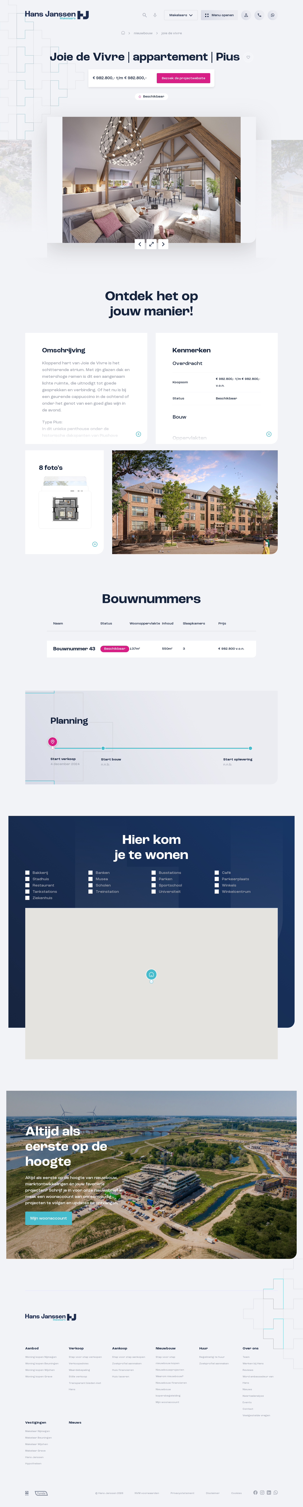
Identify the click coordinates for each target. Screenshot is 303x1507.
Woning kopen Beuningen (41, 1363)
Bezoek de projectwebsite (183, 78)
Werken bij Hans (253, 1363)
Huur (203, 1348)
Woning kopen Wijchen (40, 1370)
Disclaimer (213, 1493)
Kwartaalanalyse (253, 1396)
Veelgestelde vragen (256, 1415)
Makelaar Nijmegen (37, 1431)
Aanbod (32, 1348)
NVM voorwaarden (147, 1493)
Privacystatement (182, 1493)
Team (246, 1357)
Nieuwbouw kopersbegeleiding (168, 1392)
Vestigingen (35, 1422)
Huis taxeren (120, 1376)
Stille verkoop (78, 1376)
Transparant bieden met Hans (85, 1386)
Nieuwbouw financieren (171, 1383)
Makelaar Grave (35, 1451)
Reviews (248, 1370)
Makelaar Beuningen (38, 1438)
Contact (248, 1409)
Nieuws (247, 1389)
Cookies (236, 1493)
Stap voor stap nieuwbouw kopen (167, 1360)
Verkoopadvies (79, 1363)
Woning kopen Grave (38, 1376)
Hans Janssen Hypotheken (34, 1460)
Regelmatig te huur (212, 1357)
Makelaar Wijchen (36, 1444)
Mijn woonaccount (48, 1218)
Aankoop (119, 1348)
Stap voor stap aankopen (128, 1357)
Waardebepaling (79, 1370)
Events (247, 1402)
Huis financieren (123, 1370)
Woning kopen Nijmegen (41, 1357)
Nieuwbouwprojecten (170, 1370)
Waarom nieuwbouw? (169, 1376)
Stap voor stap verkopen (85, 1357)
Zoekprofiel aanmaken (127, 1363)
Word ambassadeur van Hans (258, 1379)
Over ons (251, 1348)
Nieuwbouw (143, 33)
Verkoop (76, 1348)
